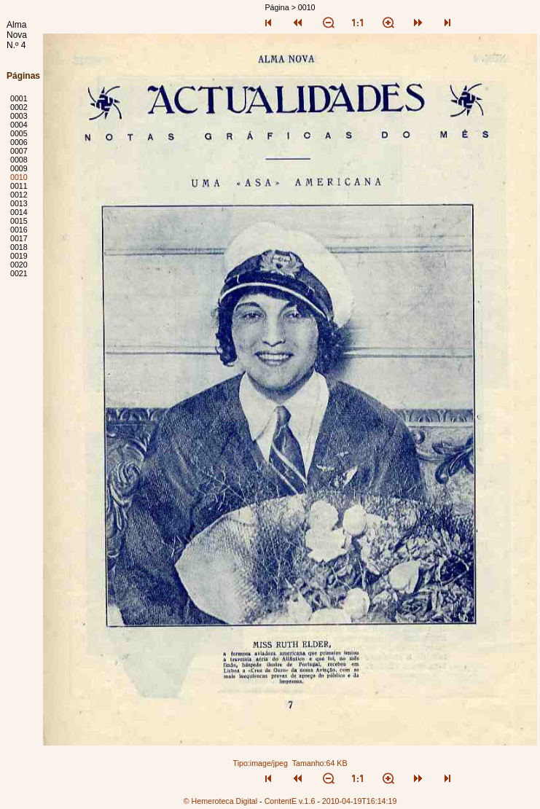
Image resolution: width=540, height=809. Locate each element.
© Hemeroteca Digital (220, 801)
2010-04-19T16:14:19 (359, 801)
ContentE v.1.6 (290, 801)
